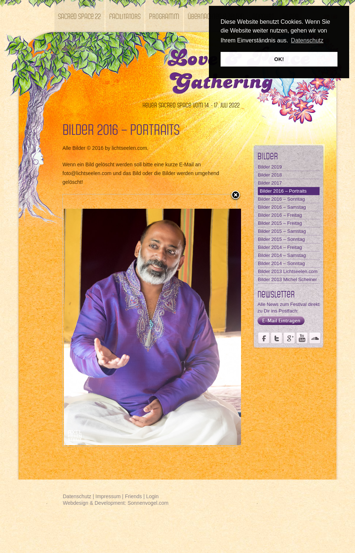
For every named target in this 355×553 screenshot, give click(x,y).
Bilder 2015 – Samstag (282, 231)
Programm (164, 15)
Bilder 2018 (270, 175)
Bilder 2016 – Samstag (282, 207)
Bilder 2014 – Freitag (280, 247)
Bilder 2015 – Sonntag (281, 239)
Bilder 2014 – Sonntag (281, 263)
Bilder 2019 (270, 167)
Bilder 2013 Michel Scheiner (287, 279)
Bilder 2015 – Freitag (280, 223)
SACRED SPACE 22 (79, 15)
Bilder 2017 (270, 183)
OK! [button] (279, 59)
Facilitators (125, 15)
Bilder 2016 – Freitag (280, 215)
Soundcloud (315, 338)
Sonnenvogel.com (147, 503)
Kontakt (68, 48)
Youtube (302, 338)
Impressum (108, 496)
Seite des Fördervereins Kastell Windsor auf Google (289, 338)
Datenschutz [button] (307, 40)
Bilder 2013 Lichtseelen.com (287, 271)
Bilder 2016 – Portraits (283, 191)
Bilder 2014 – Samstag (282, 255)
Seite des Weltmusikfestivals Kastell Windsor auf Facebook (264, 338)
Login (152, 496)
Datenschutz (77, 496)
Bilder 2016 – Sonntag (281, 199)
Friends (133, 496)
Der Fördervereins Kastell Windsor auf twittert (276, 338)
